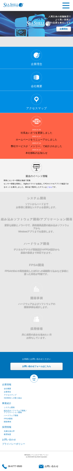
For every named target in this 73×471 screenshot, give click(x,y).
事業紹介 (6, 403)
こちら (49, 187)
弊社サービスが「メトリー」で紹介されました (36, 146)
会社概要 (7, 389)
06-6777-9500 (12, 466)
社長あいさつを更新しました (36, 132)
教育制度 (7, 434)
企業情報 (6, 384)
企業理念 (64, 29)
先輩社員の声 (9, 431)
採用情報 (6, 427)
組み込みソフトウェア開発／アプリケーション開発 (15, 411)
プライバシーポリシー (13, 444)
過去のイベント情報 (36, 176)
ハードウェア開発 (11, 415)
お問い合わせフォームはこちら (36, 366)
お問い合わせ (9, 439)
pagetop (34, 379)
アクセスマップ (10, 395)
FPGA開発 (8, 419)
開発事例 (7, 422)
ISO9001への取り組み (13, 398)
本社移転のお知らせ (36, 153)
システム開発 (9, 407)
